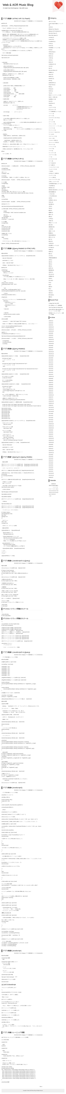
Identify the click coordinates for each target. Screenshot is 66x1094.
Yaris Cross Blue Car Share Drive (56, 307)
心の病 (50, 229)
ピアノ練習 (51, 165)
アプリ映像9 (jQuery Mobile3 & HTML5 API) (19, 248)
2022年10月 (51, 343)
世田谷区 (50, 187)
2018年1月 (51, 405)
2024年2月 (51, 322)
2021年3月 (51, 370)
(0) (41, 21)
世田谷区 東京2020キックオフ (55, 189)
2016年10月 (51, 428)
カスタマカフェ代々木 (53, 117)
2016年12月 (51, 423)
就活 (50, 224)
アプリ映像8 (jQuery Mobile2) (14, 349)
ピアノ (50, 161)
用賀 (50, 264)
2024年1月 (51, 325)
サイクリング (51, 130)
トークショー (51, 146)
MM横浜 (50, 72)
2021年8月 (51, 360)
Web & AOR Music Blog (18, 4)
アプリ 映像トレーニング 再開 (13, 1032)
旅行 (50, 239)
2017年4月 (51, 417)
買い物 (50, 280)
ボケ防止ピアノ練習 (53, 173)
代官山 (50, 202)
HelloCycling (51, 51)
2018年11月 (51, 403)
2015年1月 (51, 448)
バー (50, 156)
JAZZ (50, 60)
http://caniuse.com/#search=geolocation (10, 55)
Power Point (51, 84)
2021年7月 (51, 362)
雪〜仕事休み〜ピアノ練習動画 (55, 305)
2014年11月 (51, 452)
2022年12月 (51, 339)
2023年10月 (51, 331)
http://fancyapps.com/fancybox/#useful (10, 491)
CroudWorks (51, 41)
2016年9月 (51, 430)
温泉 (50, 261)
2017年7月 (51, 415)
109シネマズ (51, 21)
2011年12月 (51, 473)
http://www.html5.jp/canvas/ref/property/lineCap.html (12, 206)
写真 (50, 208)
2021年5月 (51, 366)
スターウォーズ (52, 136)
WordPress (51, 103)
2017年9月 (51, 413)
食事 (50, 292)
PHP (50, 80)
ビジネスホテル (52, 158)
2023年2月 (51, 335)
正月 (50, 255)
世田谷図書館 (51, 191)
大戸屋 (50, 218)
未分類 (50, 243)
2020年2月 (51, 390)
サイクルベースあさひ (53, 132)
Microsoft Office (52, 70)
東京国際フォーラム (53, 245)
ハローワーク (51, 154)
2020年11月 (51, 376)
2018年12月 (51, 401)
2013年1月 (51, 461)
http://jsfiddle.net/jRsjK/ (6, 496)
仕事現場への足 (52, 200)
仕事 (50, 198)
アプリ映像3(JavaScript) (12, 951)
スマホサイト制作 (52, 140)
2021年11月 (51, 353)
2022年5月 (51, 347)
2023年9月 (51, 333)
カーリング (51, 121)
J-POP (50, 58)
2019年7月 (51, 397)
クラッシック (51, 123)
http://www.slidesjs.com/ (7, 503)
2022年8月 (51, 345)
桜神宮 (50, 251)
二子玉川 (50, 194)
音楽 (50, 290)
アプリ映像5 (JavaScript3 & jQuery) (16, 652)
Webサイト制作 (52, 97)
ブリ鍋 (50, 171)
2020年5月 (51, 386)
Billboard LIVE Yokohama (54, 31)
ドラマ (50, 150)
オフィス (50, 115)
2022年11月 (51, 341)
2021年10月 (51, 355)
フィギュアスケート (53, 167)
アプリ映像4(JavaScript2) (12, 788)
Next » (41, 1086)
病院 (50, 266)
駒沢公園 (50, 294)
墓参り (50, 214)
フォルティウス (52, 169)
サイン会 (50, 134)
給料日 (50, 268)
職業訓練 (50, 270)
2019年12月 (51, 395)
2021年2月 (51, 372)
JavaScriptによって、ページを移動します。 (11, 1010)
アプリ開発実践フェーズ (31, 21)
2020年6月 (51, 384)
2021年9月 (51, 358)
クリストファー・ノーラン (54, 126)
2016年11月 (51, 425)
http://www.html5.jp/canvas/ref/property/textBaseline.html (13, 336)
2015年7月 (51, 446)
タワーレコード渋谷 (53, 142)
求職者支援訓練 (52, 257)
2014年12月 (51, 450)
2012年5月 (51, 465)
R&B (50, 86)
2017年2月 (51, 419)
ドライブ (50, 148)
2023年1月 (51, 337)
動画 (50, 210)
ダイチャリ (51, 144)
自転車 (50, 272)
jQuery (50, 62)
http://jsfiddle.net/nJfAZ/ (6, 494)
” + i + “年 (22, 923)
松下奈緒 (50, 247)
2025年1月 (51, 320)
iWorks (50, 55)
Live (49, 66)
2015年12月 (51, 438)
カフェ (50, 119)
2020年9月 (51, 378)
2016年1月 (51, 436)
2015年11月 (51, 440)
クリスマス (51, 128)
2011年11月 (51, 475)
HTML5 (50, 53)
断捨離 (50, 233)
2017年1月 (51, 421)
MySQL (50, 76)
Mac (50, 68)
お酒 (50, 105)
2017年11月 (51, 409)
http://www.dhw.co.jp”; (12, 1003)
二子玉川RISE (52, 196)
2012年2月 (51, 469)
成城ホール (51, 231)
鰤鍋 (50, 297)
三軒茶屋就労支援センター (54, 183)
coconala (50, 37)
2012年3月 (51, 467)
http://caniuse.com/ (6, 57)
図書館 (50, 212)
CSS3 (50, 43)
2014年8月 (51, 454)
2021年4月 (51, 368)
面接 (50, 286)
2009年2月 (51, 477)
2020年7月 (51, 382)
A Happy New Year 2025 (54, 303)
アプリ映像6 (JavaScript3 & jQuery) (16, 561)
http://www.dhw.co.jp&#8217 (16, 804)
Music (50, 74)
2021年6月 (51, 364)
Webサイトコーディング (54, 95)
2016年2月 (51, 434)
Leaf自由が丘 (51, 64)
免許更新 (50, 204)
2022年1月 (51, 349)
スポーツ (50, 138)
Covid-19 (50, 39)
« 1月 (50, 496)
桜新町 (50, 249)
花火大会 (50, 274)
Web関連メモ (51, 99)
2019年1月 (51, 399)
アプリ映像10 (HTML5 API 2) (13, 159)
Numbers (51, 78)
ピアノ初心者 (51, 163)
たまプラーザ (51, 107)
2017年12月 (51, 407)
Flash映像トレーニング (54, 47)
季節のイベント (52, 222)
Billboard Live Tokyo (53, 29)
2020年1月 (51, 393)
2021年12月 (51, 351)
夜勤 (50, 216)
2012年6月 (51, 463)
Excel (50, 45)
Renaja (50, 88)
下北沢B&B (51, 185)
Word (50, 101)
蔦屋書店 (50, 276)
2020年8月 (51, 380)
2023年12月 (51, 327)
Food (50, 49)
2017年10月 (51, 411)
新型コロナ (51, 237)
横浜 (50, 253)
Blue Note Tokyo (52, 33)
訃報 (50, 278)
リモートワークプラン (53, 179)
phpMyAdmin (51, 82)
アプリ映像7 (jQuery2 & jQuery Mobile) (17, 457)
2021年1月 (51, 374)
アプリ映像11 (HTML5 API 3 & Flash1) (16, 18)
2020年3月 (51, 388)
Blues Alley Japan (52, 35)
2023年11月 (51, 329)
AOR (50, 27)
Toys (50, 93)
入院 (50, 206)
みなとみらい (51, 109)
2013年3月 (51, 458)
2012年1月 (51, 471)
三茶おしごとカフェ (53, 181)
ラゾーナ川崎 (51, 177)
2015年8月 (51, 444)
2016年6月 (51, 432)
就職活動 (50, 226)
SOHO (50, 91)
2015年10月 (51, 442)
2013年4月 (51, 456)
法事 (50, 259)
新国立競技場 (51, 235)
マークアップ (51, 175)
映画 (50, 241)
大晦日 (50, 220)
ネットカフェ (51, 152)
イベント (50, 113)
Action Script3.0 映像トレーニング (56, 23)
